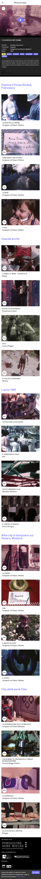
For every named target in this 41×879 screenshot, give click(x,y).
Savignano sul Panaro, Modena (20, 49)
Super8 (12, 47)
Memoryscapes (20, 2)
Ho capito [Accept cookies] (36, 872)
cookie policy (20, 877)
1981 (11, 51)
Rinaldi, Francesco (16, 45)
